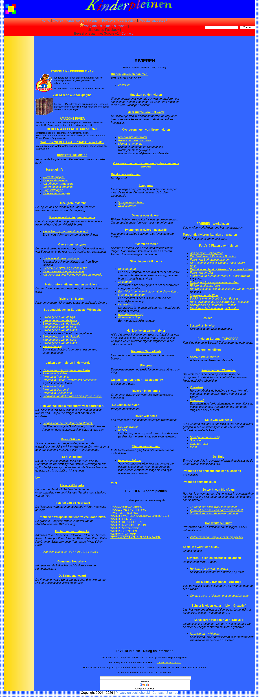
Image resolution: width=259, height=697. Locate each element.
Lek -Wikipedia (72, 456)
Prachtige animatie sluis (199, 481)
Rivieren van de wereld (204, 357)
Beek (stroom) (127, 268)
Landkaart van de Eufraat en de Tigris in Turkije (72, 396)
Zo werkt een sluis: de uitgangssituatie (214, 513)
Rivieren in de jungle (146, 390)
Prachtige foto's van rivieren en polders (214, 282)
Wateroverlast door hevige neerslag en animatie (72, 274)
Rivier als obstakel (129, 460)
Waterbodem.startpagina (58, 186)
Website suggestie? (153, 20)
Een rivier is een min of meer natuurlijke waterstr (148, 291)
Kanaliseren (125, 304)
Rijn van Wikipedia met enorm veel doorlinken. (72, 405)
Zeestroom (125, 281)
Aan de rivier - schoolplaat (206, 253)
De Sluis (218, 456)
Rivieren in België (53, 386)
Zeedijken (124, 84)
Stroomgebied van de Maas (60, 320)
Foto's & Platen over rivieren (218, 245)
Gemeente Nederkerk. (72, 561)
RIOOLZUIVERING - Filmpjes (128, 509)
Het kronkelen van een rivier (146, 330)
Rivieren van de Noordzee (72, 502)
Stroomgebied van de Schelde (61, 323)
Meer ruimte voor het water (146, 112)
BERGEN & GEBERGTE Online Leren (72, 129)
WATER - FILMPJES (122, 518)
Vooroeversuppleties (131, 202)
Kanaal (122, 430)
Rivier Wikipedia (146, 415)
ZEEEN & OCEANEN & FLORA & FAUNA (135, 537)
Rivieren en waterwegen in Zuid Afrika (66, 370)
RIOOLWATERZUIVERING (126, 506)
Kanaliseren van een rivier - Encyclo (218, 619)
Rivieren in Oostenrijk (56, 389)
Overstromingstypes (72, 244)
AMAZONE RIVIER (72, 118)
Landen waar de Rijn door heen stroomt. (68, 423)
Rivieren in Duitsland (55, 373)
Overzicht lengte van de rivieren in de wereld (70, 551)
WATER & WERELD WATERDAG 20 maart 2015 (72, 142)
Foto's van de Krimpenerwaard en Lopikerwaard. (220, 275)
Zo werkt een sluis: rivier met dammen (213, 506)
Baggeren (146, 185)
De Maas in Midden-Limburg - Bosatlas (214, 308)
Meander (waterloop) (131, 314)
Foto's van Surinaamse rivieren (209, 259)
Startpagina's (54, 169)
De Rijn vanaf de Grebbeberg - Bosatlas (215, 298)
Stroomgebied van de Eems (60, 326)
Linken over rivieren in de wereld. (68, 362)
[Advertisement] (18, 94)
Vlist (114, 482)
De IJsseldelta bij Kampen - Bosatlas (213, 256)
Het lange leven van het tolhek (209, 568)
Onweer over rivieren (146, 215)
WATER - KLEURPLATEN (126, 521)
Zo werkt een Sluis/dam (219, 489)
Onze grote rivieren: (72, 203)
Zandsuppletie (127, 205)
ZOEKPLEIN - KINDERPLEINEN (72, 71)
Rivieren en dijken (208, 349)
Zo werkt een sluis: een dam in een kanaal (216, 510)
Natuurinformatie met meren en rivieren (72, 284)
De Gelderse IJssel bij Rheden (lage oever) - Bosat (221, 269)
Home (45, 20)
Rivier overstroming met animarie (72, 217)
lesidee (207, 318)
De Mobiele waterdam (126, 174)
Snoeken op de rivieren (146, 94)
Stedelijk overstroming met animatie (65, 268)
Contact (127, 33)
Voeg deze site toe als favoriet (103, 26)
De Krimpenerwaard (72, 575)
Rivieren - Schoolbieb (146, 351)
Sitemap (172, 692)
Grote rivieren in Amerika (72, 531)
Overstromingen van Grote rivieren (146, 129)
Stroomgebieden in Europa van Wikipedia (72, 309)
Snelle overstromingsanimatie (61, 258)
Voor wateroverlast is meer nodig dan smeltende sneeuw (146, 165)
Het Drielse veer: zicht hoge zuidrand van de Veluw (222, 288)
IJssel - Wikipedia (72, 485)
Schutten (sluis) (199, 443)
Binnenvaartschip (129, 317)
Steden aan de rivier (146, 446)
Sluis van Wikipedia (218, 419)
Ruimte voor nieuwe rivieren (135, 140)
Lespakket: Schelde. (202, 325)
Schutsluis (196, 440)
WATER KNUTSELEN (123, 531)
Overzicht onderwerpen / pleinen (76, 20)
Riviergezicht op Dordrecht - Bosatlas (213, 305)
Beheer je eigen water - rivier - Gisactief (219, 605)
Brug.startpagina (53, 190)
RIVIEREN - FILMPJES (72, 155)
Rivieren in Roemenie (56, 376)
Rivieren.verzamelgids (56, 193)
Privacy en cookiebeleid (119, 20)
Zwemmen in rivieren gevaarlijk (146, 229)
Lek (37, 477)
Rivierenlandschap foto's (205, 285)
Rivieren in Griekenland (57, 392)
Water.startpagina (54, 177)
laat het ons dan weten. (169, 662)
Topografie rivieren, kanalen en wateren (210, 234)
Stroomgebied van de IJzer (59, 339)
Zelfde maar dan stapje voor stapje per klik (216, 537)
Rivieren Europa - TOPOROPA (217, 338)
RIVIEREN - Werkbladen (212, 223)
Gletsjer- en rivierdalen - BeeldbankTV (137, 379)
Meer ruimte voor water (132, 137)
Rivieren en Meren (71, 298)
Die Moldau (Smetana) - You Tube (218, 581)
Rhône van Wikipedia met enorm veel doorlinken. (72, 517)
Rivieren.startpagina (55, 180)
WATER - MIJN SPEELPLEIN (128, 524)
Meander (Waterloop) (131, 294)
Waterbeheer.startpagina (58, 183)
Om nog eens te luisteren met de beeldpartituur (219, 595)
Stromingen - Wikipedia (146, 261)
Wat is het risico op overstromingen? (65, 231)
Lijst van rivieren (128, 426)
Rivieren (146, 365)
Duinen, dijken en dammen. (129, 74)
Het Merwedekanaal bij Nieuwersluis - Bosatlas (219, 301)
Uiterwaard (196, 400)
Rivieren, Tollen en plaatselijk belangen (214, 557)
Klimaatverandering (130, 143)
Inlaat (193, 446)
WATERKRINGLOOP (123, 534)
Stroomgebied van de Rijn (59, 317)
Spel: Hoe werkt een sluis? (201, 546)
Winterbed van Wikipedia (218, 370)
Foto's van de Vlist (201, 272)
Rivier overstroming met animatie (63, 271)
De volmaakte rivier (125, 404)
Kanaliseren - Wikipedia (205, 633)
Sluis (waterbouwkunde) (205, 437)
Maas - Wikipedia (72, 439)
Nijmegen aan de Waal (204, 295)
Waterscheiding (52, 346)
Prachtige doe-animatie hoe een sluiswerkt (212, 470)
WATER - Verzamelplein (124, 528)
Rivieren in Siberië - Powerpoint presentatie (70, 379)
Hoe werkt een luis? (218, 523)
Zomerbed (196, 387)
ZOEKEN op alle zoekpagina (72, 95)
